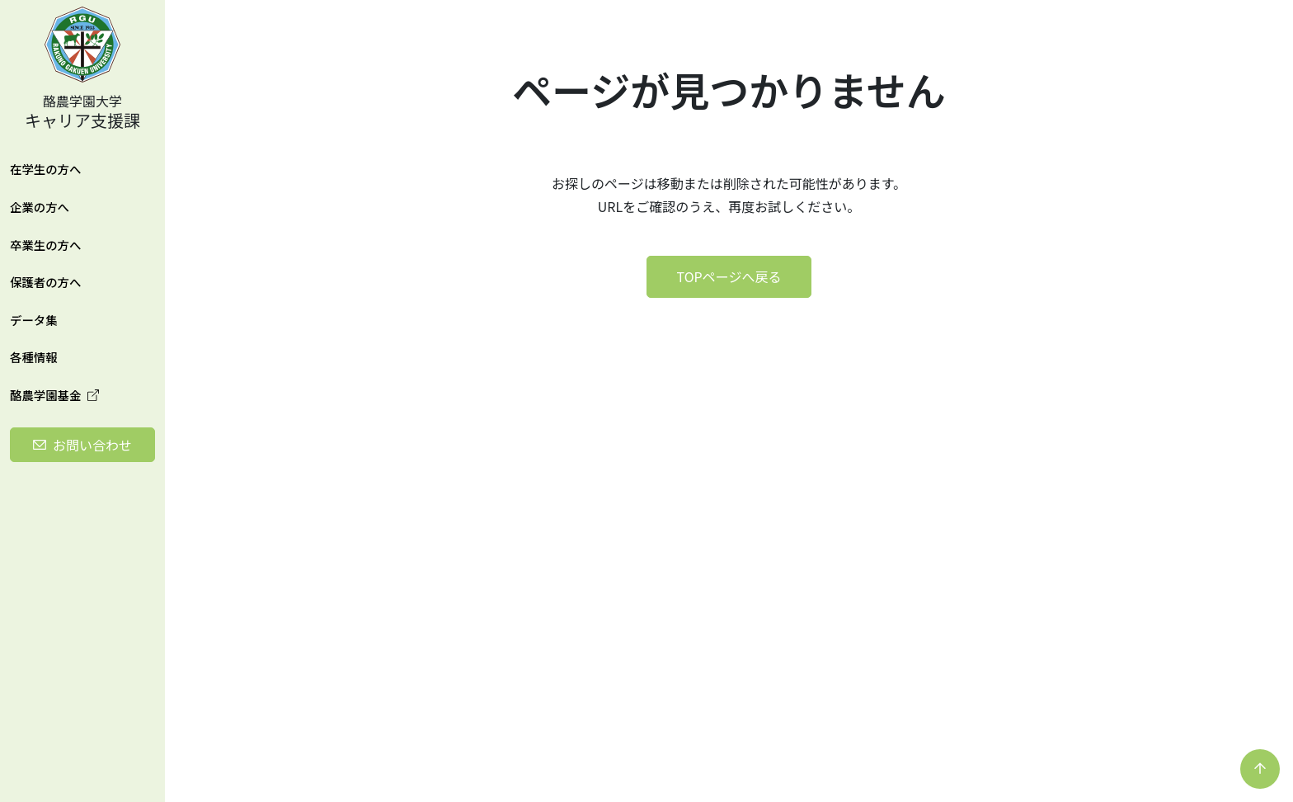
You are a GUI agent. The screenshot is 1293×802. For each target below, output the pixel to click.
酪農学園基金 (54, 394)
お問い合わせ (92, 445)
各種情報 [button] (34, 357)
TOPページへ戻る (729, 276)
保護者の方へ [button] (45, 281)
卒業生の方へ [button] (45, 244)
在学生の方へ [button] (45, 168)
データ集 (34, 319)
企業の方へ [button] (39, 206)
